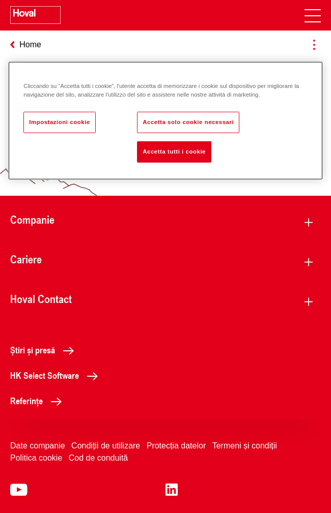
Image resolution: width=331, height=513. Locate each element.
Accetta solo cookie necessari (188, 122)
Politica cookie (36, 458)
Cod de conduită (98, 458)
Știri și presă (44, 349)
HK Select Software (56, 375)
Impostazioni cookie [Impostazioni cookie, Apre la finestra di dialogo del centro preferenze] (59, 122)
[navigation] (312, 15)
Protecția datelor (176, 445)
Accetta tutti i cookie (174, 151)
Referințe (38, 400)
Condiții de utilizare (105, 445)
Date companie (37, 445)
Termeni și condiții (244, 445)
